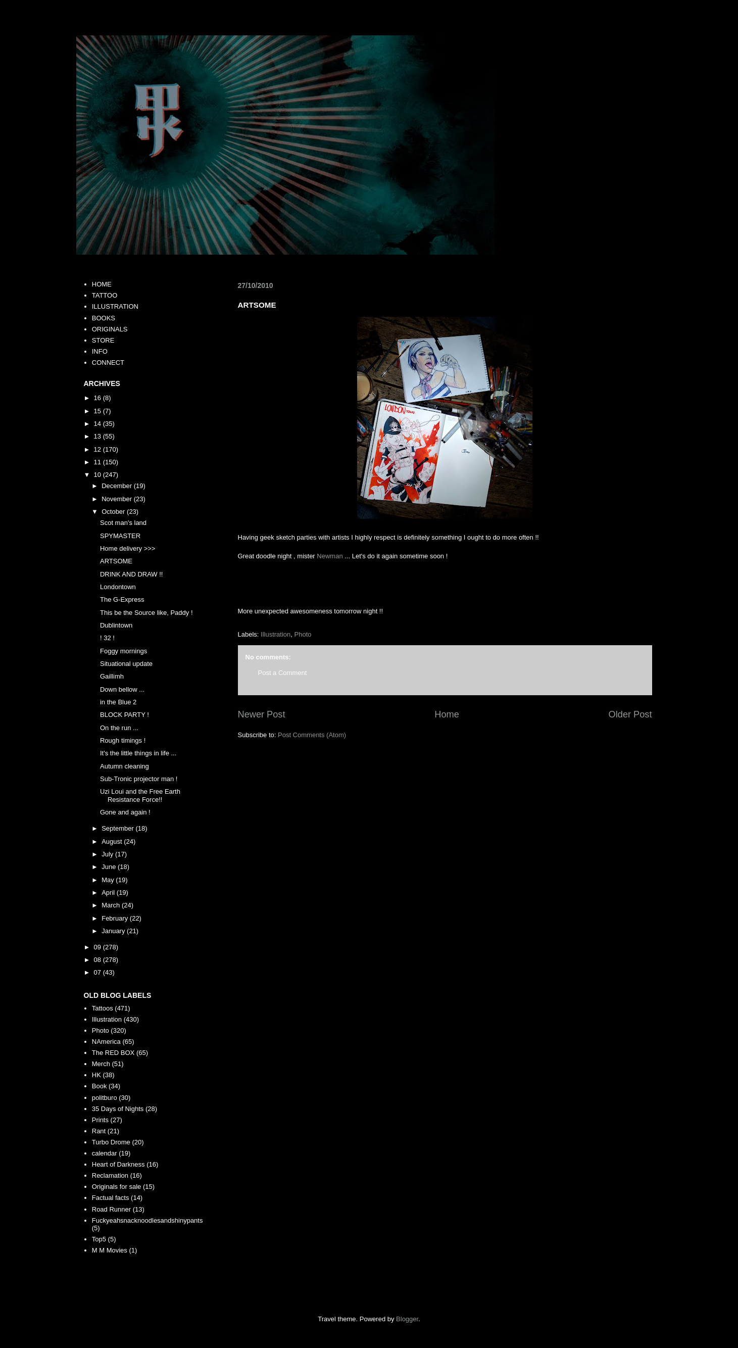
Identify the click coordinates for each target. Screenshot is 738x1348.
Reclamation (110, 1175)
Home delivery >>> (127, 548)
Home (446, 714)
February (116, 918)
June (110, 867)
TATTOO (105, 295)
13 (98, 436)
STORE (103, 340)
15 (98, 411)
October (114, 511)
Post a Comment (282, 673)
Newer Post (261, 714)
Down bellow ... (122, 689)
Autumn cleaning (124, 766)
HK (96, 1075)
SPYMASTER (120, 536)
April (109, 892)
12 (98, 449)
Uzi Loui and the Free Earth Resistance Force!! (140, 795)
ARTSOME (116, 561)
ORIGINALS (110, 329)
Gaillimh (112, 676)
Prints (100, 1120)
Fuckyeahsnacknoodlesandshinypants (147, 1220)
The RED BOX (113, 1052)
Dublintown (116, 625)
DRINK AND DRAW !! (131, 574)
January (114, 931)
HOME (102, 284)
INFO (100, 351)
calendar (104, 1153)
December (118, 486)
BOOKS (103, 318)
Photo (303, 634)
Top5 (99, 1239)
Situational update (126, 663)
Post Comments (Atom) (312, 735)
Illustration (275, 634)
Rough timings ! (122, 740)
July (108, 854)
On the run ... (119, 728)
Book (99, 1086)
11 (98, 462)
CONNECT (108, 362)
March (112, 905)
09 (98, 947)
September (118, 828)
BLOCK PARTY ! (124, 714)
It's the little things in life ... (138, 753)
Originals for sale (116, 1186)
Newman (329, 556)
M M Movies (109, 1250)
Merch (101, 1064)
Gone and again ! (125, 812)
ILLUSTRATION (115, 306)
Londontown (118, 587)
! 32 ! (107, 638)
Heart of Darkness (118, 1164)
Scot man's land (123, 522)
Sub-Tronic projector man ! (138, 779)
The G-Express (122, 599)
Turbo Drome (111, 1142)
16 (98, 398)
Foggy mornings (123, 651)
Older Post (630, 714)
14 (98, 423)
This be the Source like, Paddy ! (146, 612)
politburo (104, 1097)
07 (98, 972)
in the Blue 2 (118, 702)
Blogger (407, 1319)
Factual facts (110, 1197)
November (118, 499)
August (113, 841)
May (109, 880)
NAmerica (106, 1041)
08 (98, 960)
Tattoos (102, 1008)
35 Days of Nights (118, 1109)
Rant (99, 1131)
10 (98, 474)
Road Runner (111, 1209)
